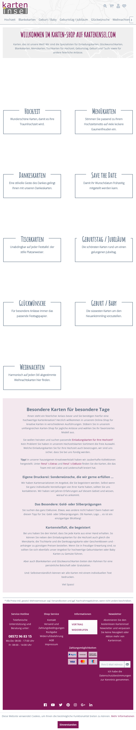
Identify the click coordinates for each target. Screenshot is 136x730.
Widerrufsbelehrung (51, 636)
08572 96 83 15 (20, 636)
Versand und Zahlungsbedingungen (51, 626)
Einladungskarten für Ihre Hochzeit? (92, 439)
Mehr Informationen (122, 716)
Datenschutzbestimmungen (115, 675)
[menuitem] (10, 20)
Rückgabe (51, 632)
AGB (51, 640)
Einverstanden (68, 724)
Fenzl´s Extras (49, 463)
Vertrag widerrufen (80, 627)
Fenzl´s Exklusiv (72, 463)
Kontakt (51, 620)
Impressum (51, 644)
